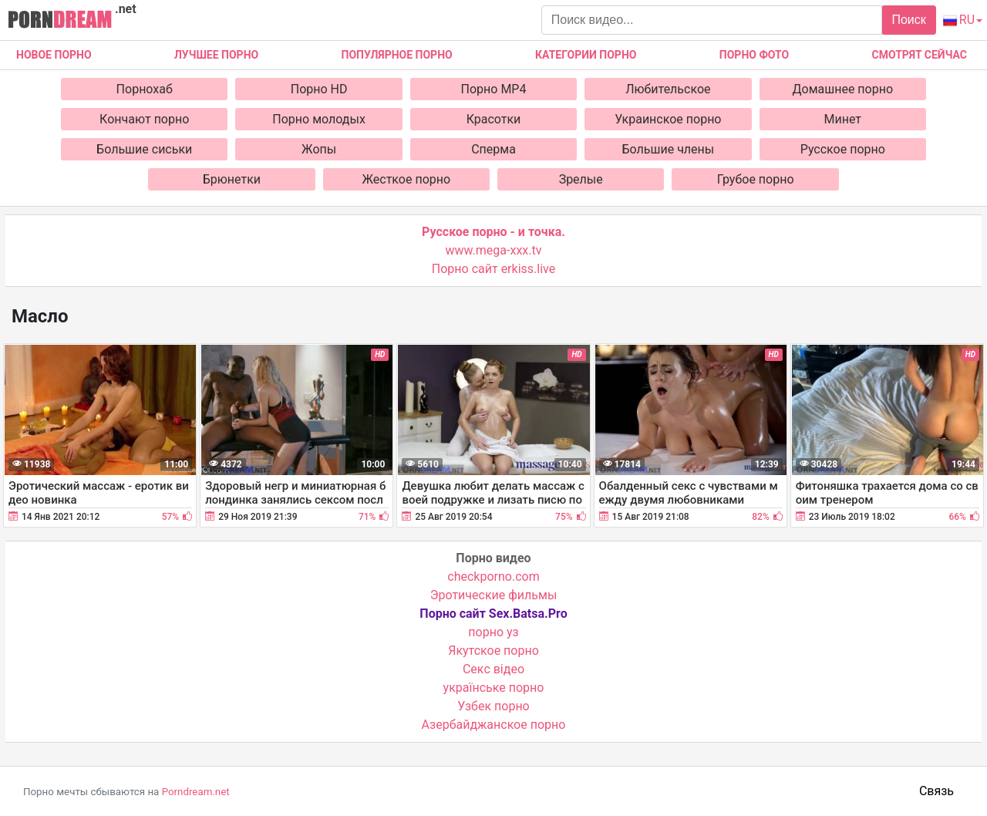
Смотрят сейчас (919, 55)
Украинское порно (668, 119)
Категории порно (585, 55)
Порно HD (319, 89)
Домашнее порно (843, 89)
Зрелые (581, 179)
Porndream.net (196, 791)
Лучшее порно (216, 55)
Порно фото (754, 55)
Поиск (908, 19)
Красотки (494, 119)
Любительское (667, 89)
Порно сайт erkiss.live (493, 268)
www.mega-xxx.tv (494, 250)
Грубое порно (755, 179)
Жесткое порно (406, 179)
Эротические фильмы (494, 595)
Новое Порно (54, 55)
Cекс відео (493, 669)
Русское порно (842, 149)
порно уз (493, 632)
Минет (843, 119)
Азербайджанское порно (494, 724)
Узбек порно (493, 706)
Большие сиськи (144, 149)
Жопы (318, 149)
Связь (936, 791)
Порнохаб (144, 89)
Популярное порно (397, 55)
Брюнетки (232, 179)
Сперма (493, 149)
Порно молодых (318, 119)
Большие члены (668, 149)
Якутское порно (493, 650)
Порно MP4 (494, 89)
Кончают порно (144, 119)
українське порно (493, 687)
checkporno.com (493, 576)
